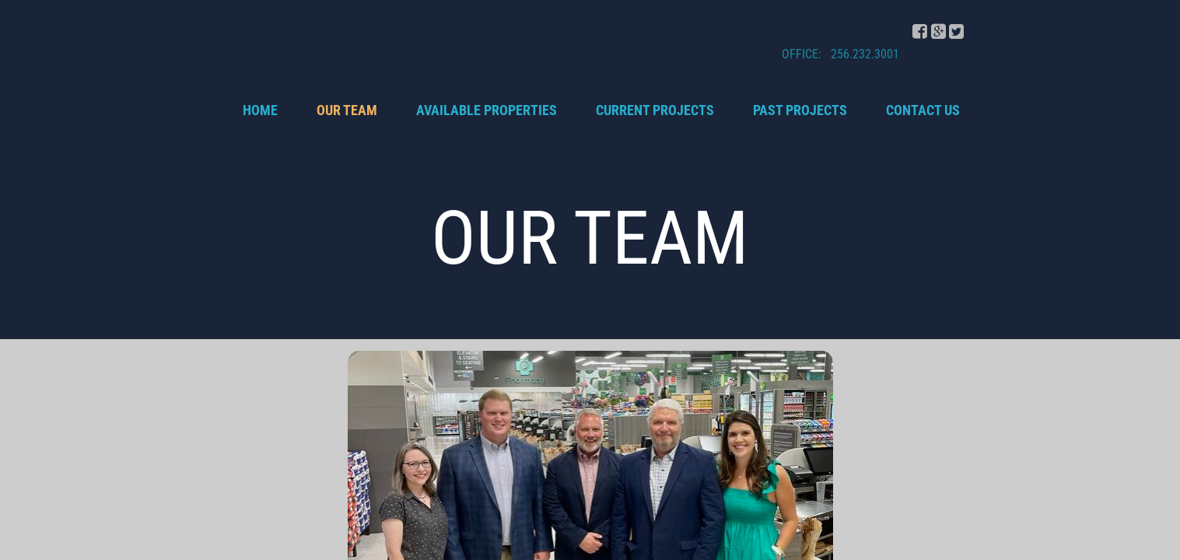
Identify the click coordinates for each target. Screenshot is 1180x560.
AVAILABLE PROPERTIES (486, 110)
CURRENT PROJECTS (655, 110)
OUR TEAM (347, 110)
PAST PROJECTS (800, 110)
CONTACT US (923, 110)
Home (260, 110)
